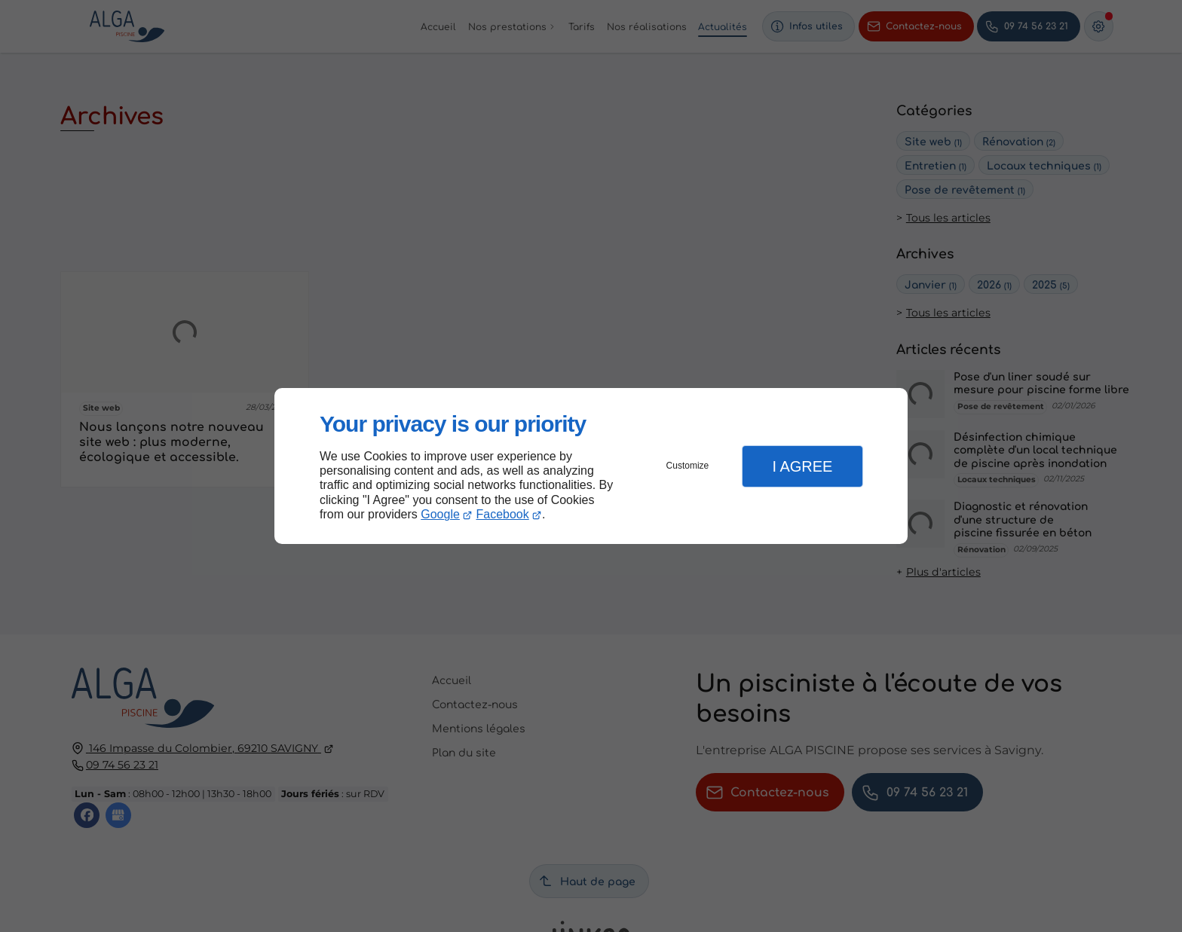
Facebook (502, 514)
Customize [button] (687, 465)
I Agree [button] (802, 466)
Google (440, 514)
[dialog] (591, 466)
